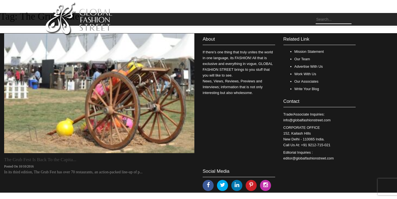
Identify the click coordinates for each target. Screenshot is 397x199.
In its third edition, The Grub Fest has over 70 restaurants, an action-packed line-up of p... (73, 172)
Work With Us (305, 74)
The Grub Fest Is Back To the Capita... (40, 159)
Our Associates (306, 81)
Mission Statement (309, 51)
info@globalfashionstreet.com (307, 120)
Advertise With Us (308, 66)
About (209, 39)
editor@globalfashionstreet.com (308, 158)
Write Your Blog (306, 89)
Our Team (302, 59)
